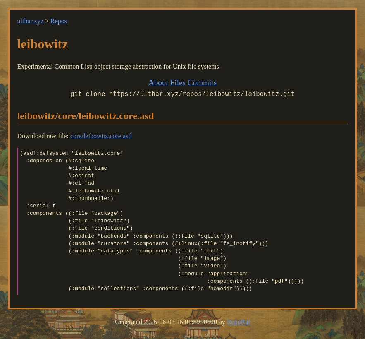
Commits (202, 82)
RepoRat (238, 321)
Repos (58, 20)
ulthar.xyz (30, 20)
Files (178, 82)
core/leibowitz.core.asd (100, 135)
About (158, 82)
